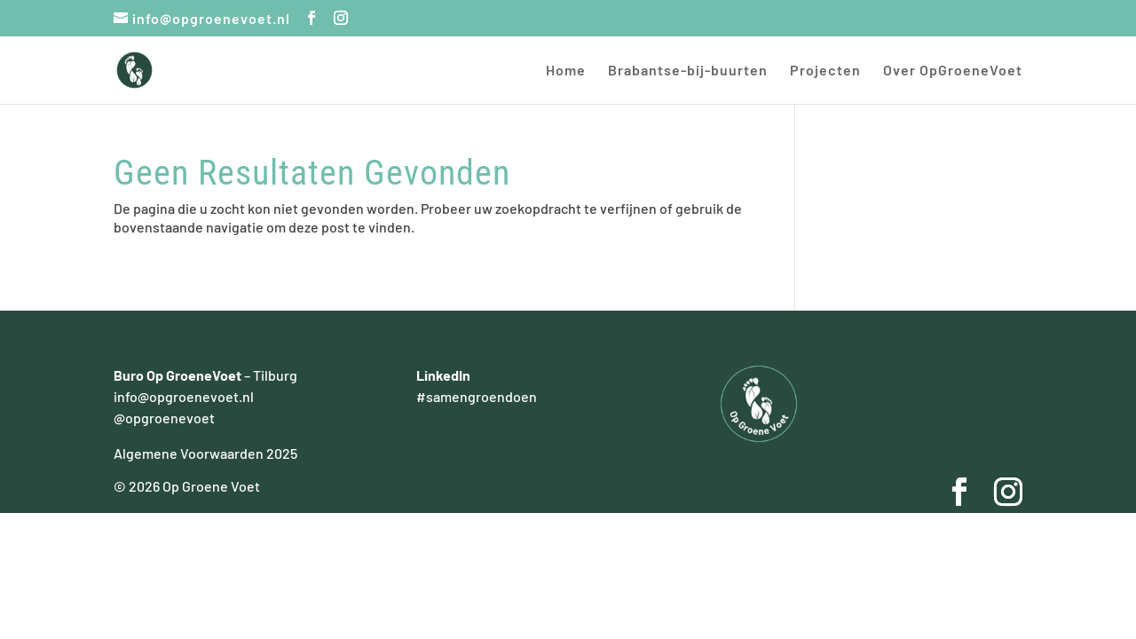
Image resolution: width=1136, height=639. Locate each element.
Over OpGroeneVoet (952, 71)
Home (566, 71)
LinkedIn (443, 375)
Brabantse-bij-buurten (688, 71)
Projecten (825, 71)
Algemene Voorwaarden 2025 (205, 453)
